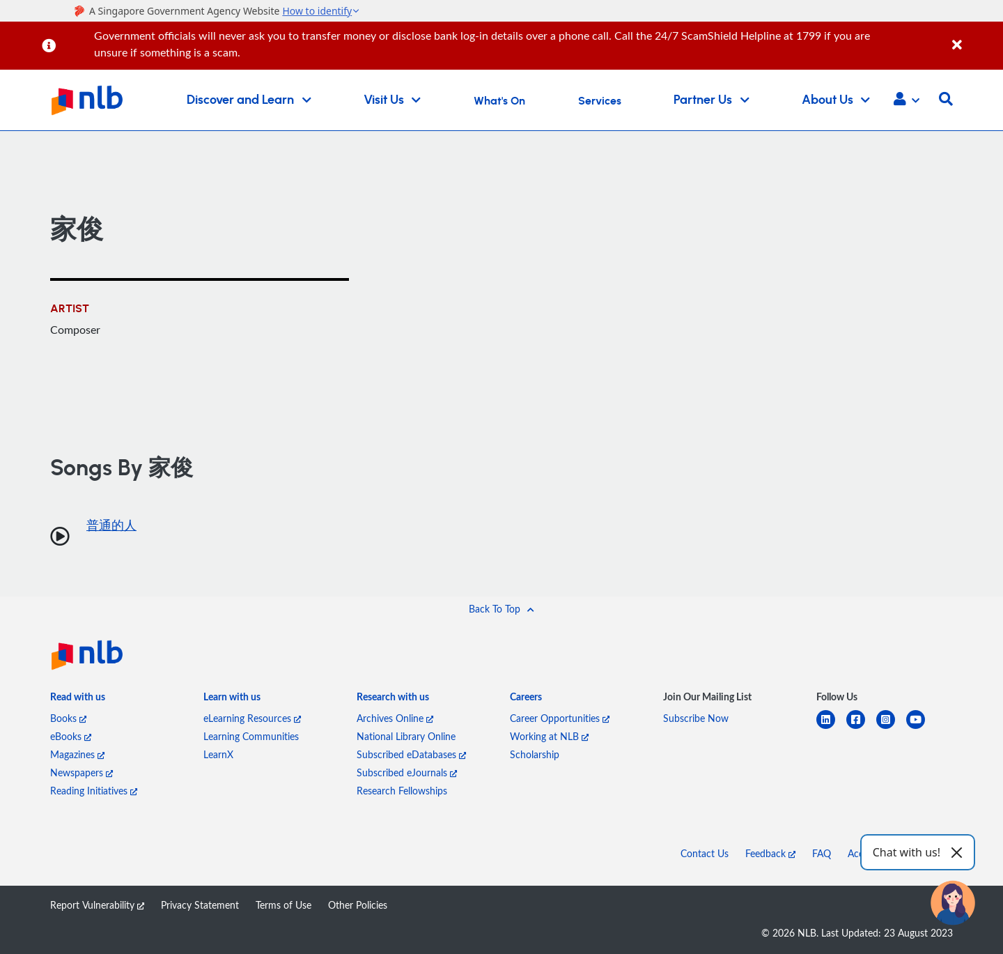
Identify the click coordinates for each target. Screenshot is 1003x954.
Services (599, 101)
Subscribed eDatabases (411, 754)
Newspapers (81, 772)
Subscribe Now (696, 718)
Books (68, 718)
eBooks (70, 736)
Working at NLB (549, 736)
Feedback (770, 853)
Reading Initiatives (93, 790)
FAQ (821, 853)
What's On (499, 101)
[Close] (975, 37)
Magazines (77, 754)
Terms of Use (283, 904)
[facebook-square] (861, 728)
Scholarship (534, 754)
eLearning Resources (252, 718)
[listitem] (77, 699)
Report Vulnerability (97, 904)
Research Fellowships (402, 790)
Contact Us (705, 853)
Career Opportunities (559, 718)
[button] (906, 100)
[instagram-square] (891, 728)
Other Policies (357, 904)
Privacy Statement (200, 904)
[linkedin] (831, 728)
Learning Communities (251, 736)
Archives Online (395, 718)
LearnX (218, 754)
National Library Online (406, 736)
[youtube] (921, 728)
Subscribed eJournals (407, 772)
